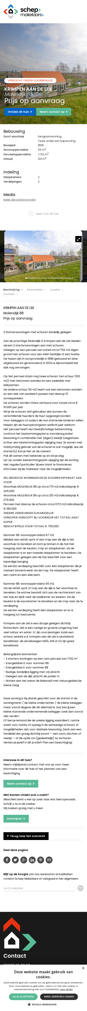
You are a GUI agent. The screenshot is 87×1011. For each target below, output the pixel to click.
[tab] (14, 289)
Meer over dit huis (47, 214)
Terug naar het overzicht (26, 835)
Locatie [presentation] (55, 289)
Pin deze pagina (40, 860)
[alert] (43, 988)
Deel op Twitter (15, 860)
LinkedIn (32, 860)
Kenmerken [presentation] (35, 289)
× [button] (83, 968)
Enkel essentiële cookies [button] (59, 996)
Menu (81, 11)
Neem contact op (54, 111)
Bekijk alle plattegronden (19, 200)
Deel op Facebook (6, 860)
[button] (43, 1004)
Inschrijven (16, 818)
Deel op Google (23, 860)
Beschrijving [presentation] (11, 289)
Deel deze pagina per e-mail (49, 860)
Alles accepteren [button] (23, 996)
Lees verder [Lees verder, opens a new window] (66, 989)
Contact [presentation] (9, 294)
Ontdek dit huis (20, 111)
